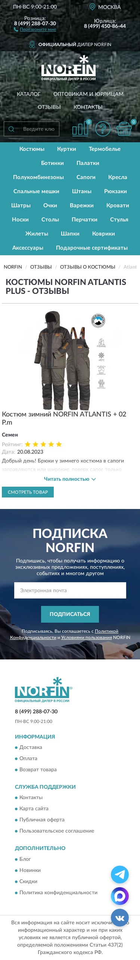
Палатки (88, 163)
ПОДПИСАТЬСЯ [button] (70, 614)
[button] (35, 29)
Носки (20, 220)
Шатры (21, 205)
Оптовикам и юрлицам (88, 94)
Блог (25, 859)
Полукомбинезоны (38, 177)
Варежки (82, 205)
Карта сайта (34, 809)
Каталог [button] (29, 94)
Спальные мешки (36, 191)
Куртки (66, 149)
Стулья (119, 220)
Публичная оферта (42, 820)
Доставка (30, 747)
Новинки (30, 870)
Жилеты (36, 234)
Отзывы (49, 107)
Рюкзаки (115, 191)
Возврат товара (38, 769)
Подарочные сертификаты (92, 248)
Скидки (28, 881)
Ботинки (52, 163)
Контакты (88, 107)
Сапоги (86, 177)
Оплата (28, 758)
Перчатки (84, 220)
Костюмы (31, 149)
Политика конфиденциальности (58, 892)
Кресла (117, 177)
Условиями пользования (86, 637)
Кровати (117, 205)
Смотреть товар (28, 492)
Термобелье (105, 149)
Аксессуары (27, 248)
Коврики (103, 234)
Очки (50, 205)
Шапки (70, 234)
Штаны (81, 191)
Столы (50, 220)
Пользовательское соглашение (56, 831)
